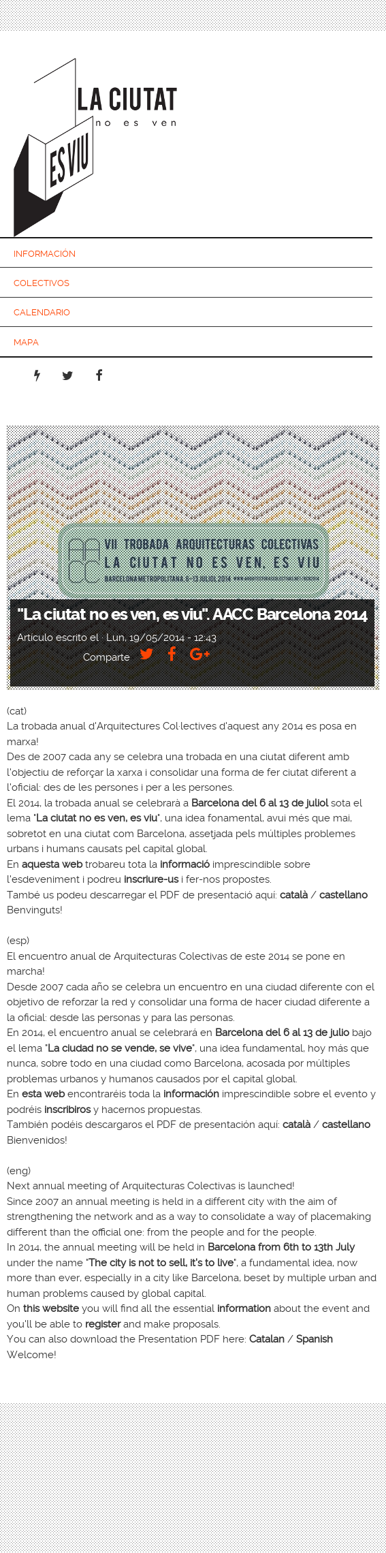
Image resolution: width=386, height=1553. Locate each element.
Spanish (314, 1339)
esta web (43, 1094)
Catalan (267, 1339)
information (244, 1308)
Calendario (42, 312)
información (191, 1094)
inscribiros (67, 1109)
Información (45, 254)
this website (51, 1308)
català (294, 895)
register (102, 1324)
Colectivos (41, 283)
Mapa (26, 342)
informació (185, 864)
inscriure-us (151, 879)
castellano (343, 895)
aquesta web (52, 864)
